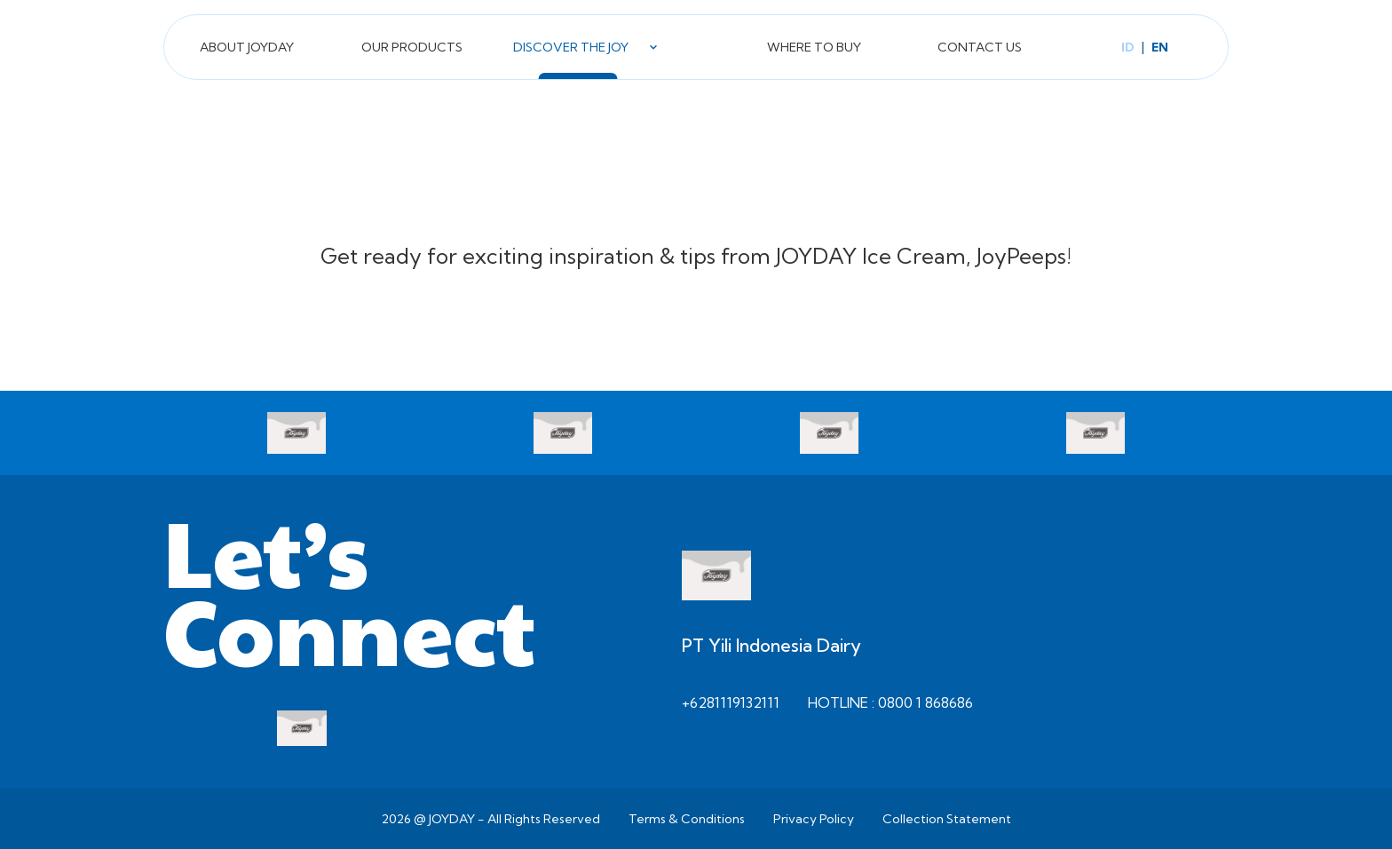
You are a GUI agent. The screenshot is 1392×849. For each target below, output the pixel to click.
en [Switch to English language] (1159, 47)
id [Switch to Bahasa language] (1128, 47)
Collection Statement (946, 819)
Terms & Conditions (687, 819)
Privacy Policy (813, 819)
